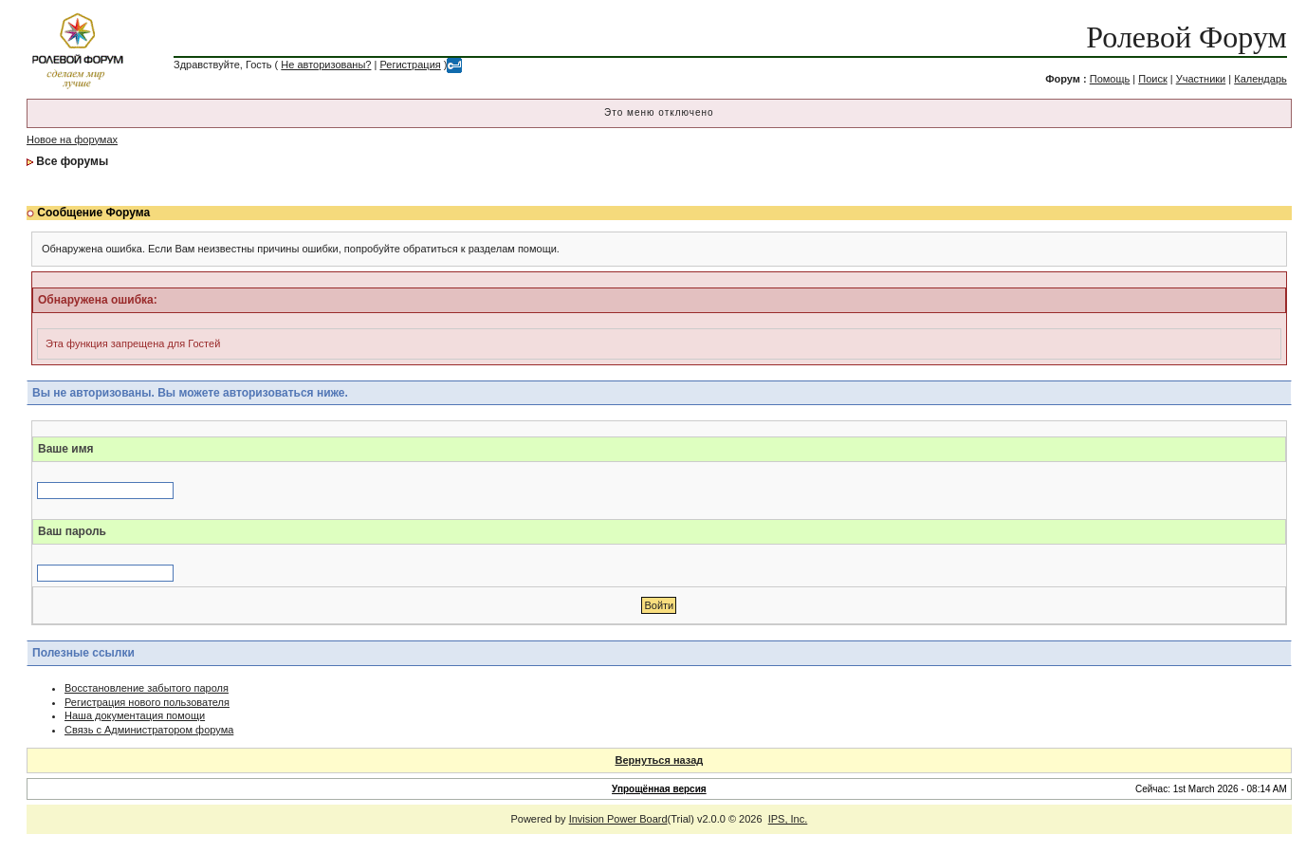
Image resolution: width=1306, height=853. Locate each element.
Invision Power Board (618, 819)
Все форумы (72, 161)
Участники (1201, 78)
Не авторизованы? (326, 64)
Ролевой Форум (1186, 37)
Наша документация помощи (134, 715)
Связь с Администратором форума (148, 729)
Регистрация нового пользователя (147, 702)
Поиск (1152, 78)
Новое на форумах (72, 139)
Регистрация (409, 64)
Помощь (1110, 78)
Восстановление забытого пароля (146, 688)
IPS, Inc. (788, 819)
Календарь (1260, 78)
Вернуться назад (660, 760)
